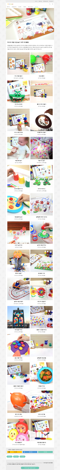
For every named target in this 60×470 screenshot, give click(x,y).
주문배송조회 (45, 1)
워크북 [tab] (19, 6)
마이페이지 (51, 1)
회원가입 (40, 1)
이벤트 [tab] (24, 6)
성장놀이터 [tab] (14, 6)
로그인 (36, 1)
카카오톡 (13, 452)
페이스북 (28, 452)
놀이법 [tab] (36, 6)
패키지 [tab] (8, 6)
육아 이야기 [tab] (30, 6)
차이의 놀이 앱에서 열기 (30, 468)
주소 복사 (45, 452)
